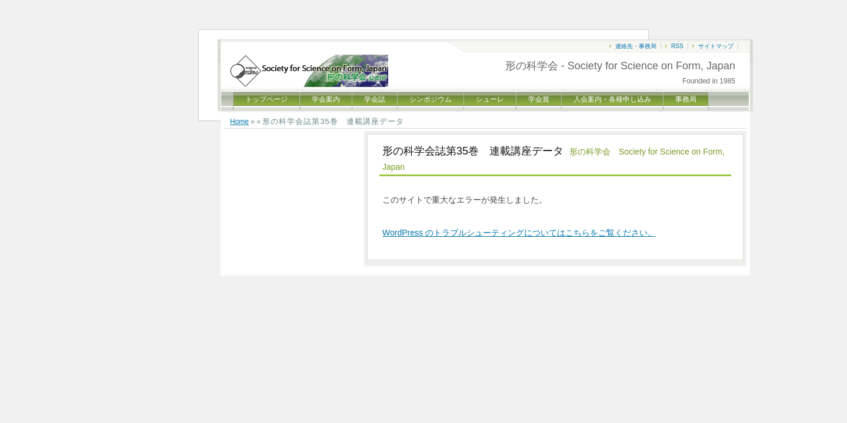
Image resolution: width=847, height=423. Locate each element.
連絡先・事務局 (635, 46)
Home (239, 122)
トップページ (266, 99)
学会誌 (374, 99)
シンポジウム (430, 99)
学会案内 (326, 99)
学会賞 (538, 99)
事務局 (685, 99)
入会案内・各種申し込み (612, 99)
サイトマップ (715, 46)
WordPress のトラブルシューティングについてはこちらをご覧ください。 (519, 232)
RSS (677, 46)
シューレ (490, 99)
